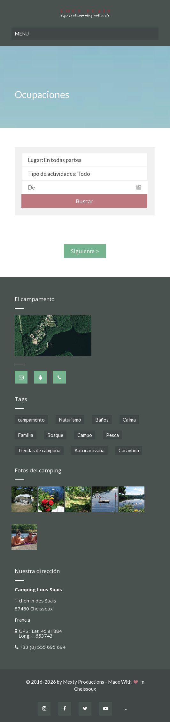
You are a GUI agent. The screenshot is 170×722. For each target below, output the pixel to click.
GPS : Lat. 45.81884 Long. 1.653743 (38, 632)
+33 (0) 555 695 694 (43, 645)
